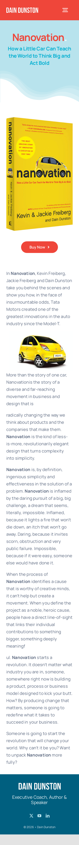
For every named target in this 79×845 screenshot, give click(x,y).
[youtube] (39, 816)
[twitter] (31, 816)
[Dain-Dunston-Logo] (22, 9)
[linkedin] (48, 816)
